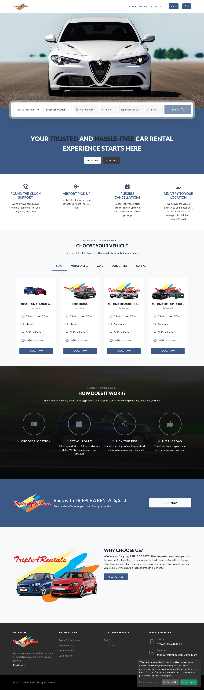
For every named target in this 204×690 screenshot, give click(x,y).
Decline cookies (170, 682)
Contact (157, 6)
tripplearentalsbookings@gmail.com (177, 654)
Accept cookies (189, 682)
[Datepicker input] (86, 109)
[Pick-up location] (27, 109)
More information (148, 682)
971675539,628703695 (170, 643)
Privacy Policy (66, 645)
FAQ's (107, 640)
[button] (92, 160)
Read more (19, 665)
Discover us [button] (116, 576)
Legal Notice (65, 655)
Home (133, 6)
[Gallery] (102, 318)
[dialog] (169, 673)
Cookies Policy (66, 650)
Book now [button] (170, 502)
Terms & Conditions (69, 640)
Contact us (110, 645)
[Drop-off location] (57, 109)
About (144, 6)
